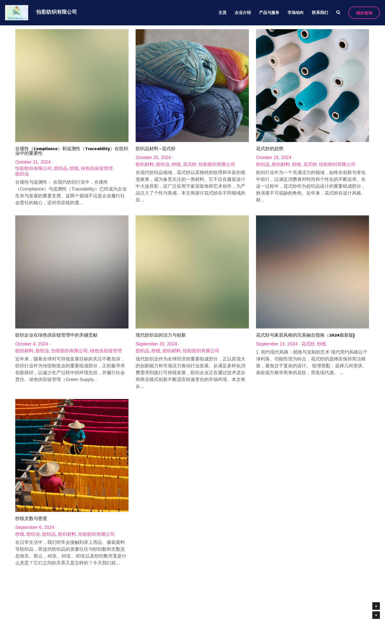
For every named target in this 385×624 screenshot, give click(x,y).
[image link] (16, 12)
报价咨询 (364, 12)
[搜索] (338, 12)
